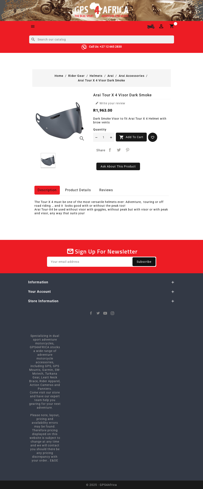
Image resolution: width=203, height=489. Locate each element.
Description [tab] (47, 190)
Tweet (119, 150)
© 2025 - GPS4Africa (101, 484)
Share (110, 150)
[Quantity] (103, 137)
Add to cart (131, 137)
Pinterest (127, 150)
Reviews (106, 190)
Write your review (110, 103)
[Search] (101, 39)
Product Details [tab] (78, 190)
